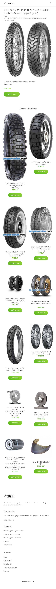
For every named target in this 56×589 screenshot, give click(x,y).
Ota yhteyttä (8, 560)
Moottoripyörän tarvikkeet (12, 538)
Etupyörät (32, 81)
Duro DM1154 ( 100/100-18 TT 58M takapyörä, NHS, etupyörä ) (15, 186)
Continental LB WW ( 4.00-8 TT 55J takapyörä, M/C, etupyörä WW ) (15, 254)
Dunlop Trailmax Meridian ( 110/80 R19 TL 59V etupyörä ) (41, 303)
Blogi (5, 557)
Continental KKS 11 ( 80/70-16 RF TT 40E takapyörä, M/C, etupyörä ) (41, 249)
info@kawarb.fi (9, 520)
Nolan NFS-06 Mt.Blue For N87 (41, 463)
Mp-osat (6, 541)
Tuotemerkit (8, 545)
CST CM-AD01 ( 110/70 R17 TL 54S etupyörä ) (41, 163)
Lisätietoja (12, 94)
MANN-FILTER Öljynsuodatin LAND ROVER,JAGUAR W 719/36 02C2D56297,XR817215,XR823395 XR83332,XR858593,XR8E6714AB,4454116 (15, 464)
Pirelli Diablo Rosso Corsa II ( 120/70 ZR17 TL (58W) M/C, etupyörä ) (15, 301)
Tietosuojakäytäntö (10, 567)
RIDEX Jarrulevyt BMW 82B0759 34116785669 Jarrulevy (41, 415)
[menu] (50, 3)
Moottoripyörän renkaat (20, 81)
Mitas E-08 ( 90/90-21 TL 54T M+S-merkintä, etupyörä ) (41, 353)
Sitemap (6, 571)
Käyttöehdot (8, 564)
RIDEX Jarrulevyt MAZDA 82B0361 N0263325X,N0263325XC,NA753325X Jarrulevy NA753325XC (15, 411)
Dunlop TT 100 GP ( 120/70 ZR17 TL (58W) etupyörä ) (15, 369)
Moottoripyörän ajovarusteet (13, 531)
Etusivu (6, 16)
